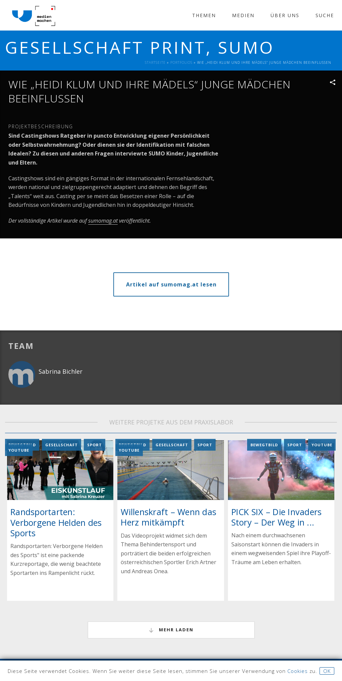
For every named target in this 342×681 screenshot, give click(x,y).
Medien (243, 15)
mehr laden (171, 630)
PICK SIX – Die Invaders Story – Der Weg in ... (276, 517)
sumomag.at (103, 220)
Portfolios (181, 62)
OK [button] (327, 671)
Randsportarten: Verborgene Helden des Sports (56, 522)
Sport (94, 444)
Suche (325, 15)
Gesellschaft (61, 444)
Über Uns (285, 15)
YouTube (18, 450)
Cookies (297, 671)
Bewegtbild (264, 444)
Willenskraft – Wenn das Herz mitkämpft (168, 517)
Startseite (155, 62)
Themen (204, 15)
